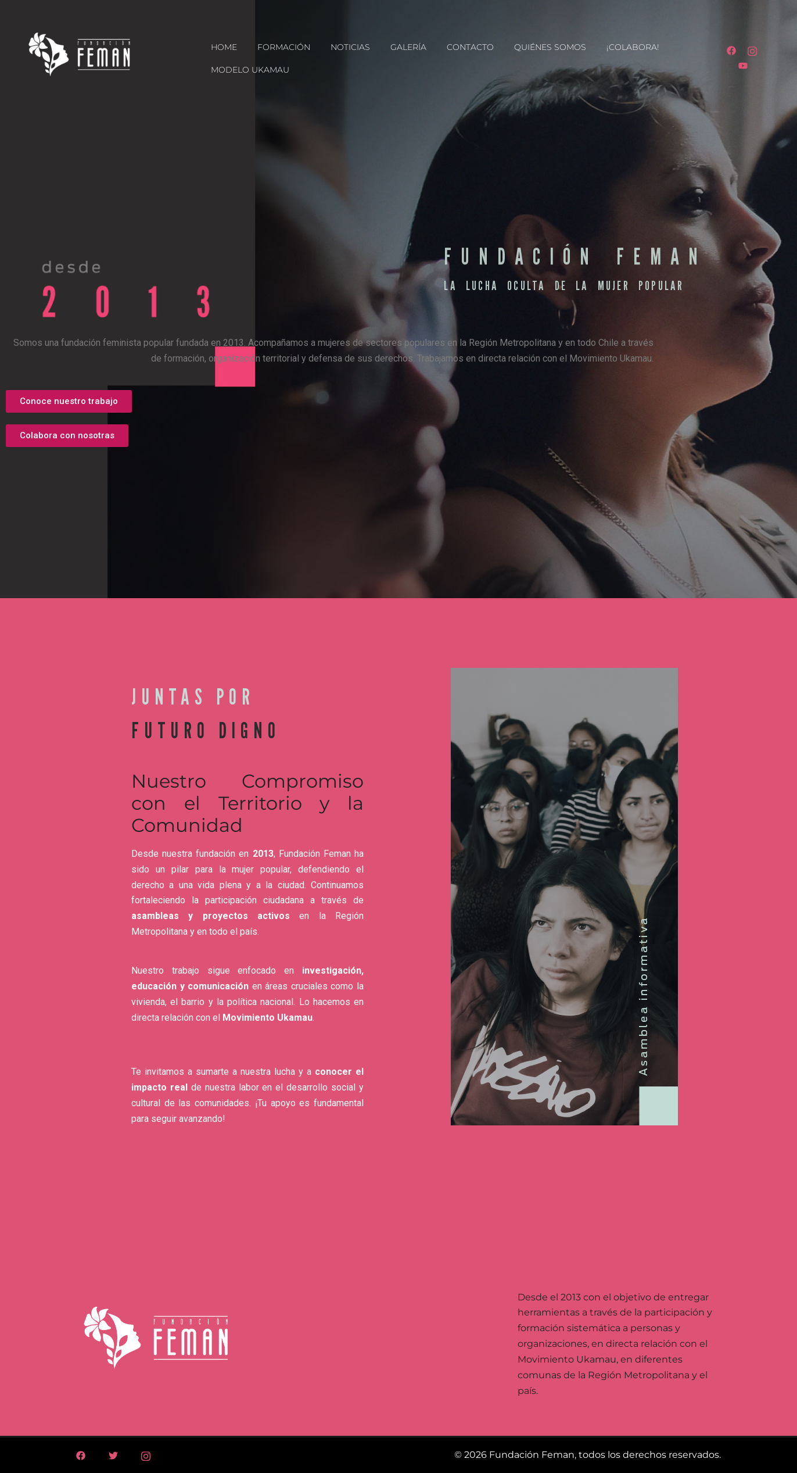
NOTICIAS (350, 47)
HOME (224, 47)
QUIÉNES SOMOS (550, 47)
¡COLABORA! (632, 47)
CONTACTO (470, 47)
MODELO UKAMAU (250, 70)
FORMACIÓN (283, 47)
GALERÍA (408, 47)
